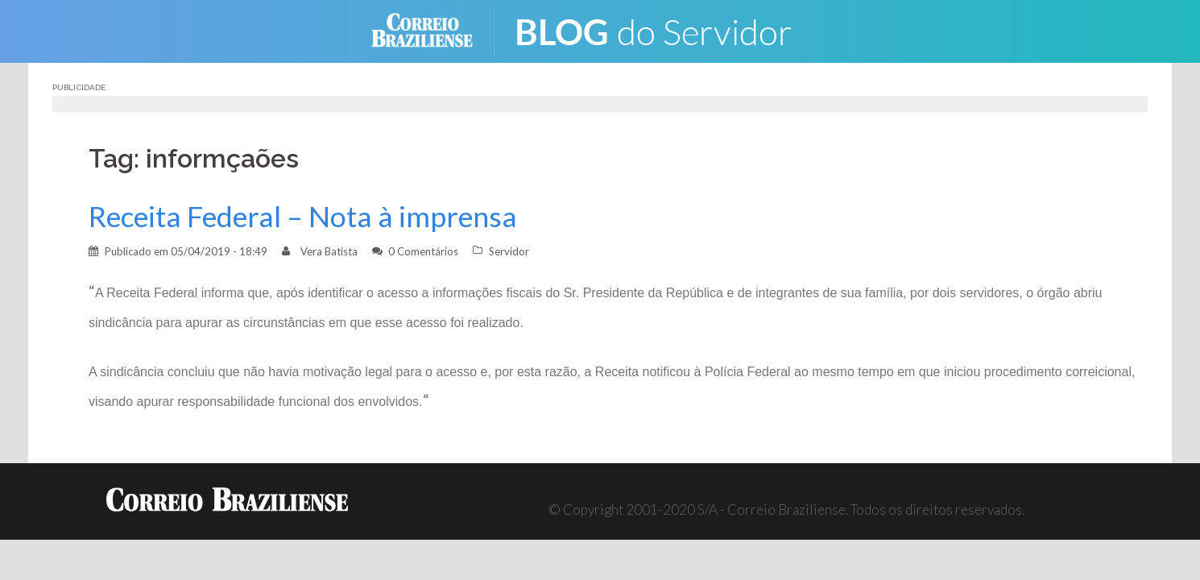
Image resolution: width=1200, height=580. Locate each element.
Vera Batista (329, 251)
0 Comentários (423, 251)
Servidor (509, 251)
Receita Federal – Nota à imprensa (303, 216)
